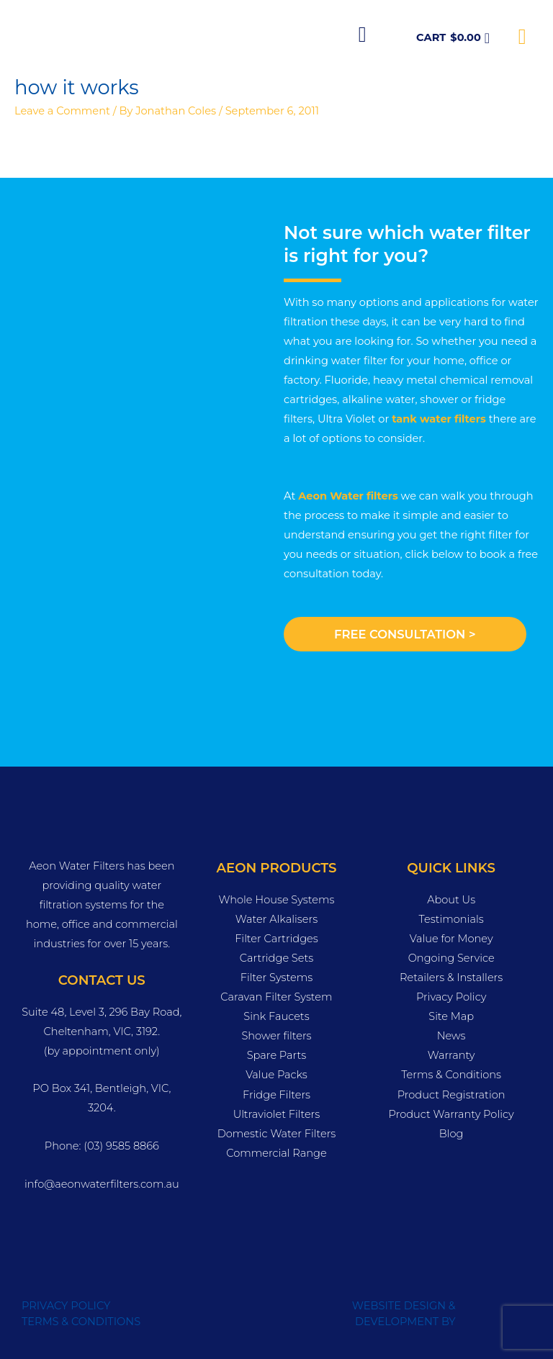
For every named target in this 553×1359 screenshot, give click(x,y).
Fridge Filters (276, 1094)
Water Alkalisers (276, 919)
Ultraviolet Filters (276, 1114)
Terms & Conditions (451, 1074)
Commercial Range (276, 1153)
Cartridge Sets (276, 958)
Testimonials (451, 919)
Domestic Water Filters (276, 1133)
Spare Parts (277, 1055)
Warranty (451, 1055)
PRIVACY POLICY (66, 1305)
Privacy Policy (451, 996)
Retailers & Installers (451, 977)
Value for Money (451, 938)
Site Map (451, 1016)
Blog (451, 1133)
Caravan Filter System (276, 996)
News (451, 1035)
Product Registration (451, 1094)
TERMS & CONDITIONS (81, 1321)
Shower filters (276, 1035)
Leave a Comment (62, 110)
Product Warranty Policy (451, 1114)
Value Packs (276, 1074)
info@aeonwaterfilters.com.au (101, 1184)
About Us (451, 899)
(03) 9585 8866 (121, 1145)
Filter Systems (276, 977)
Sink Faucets (276, 1016)
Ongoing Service (451, 958)
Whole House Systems (276, 899)
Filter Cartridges (276, 938)
